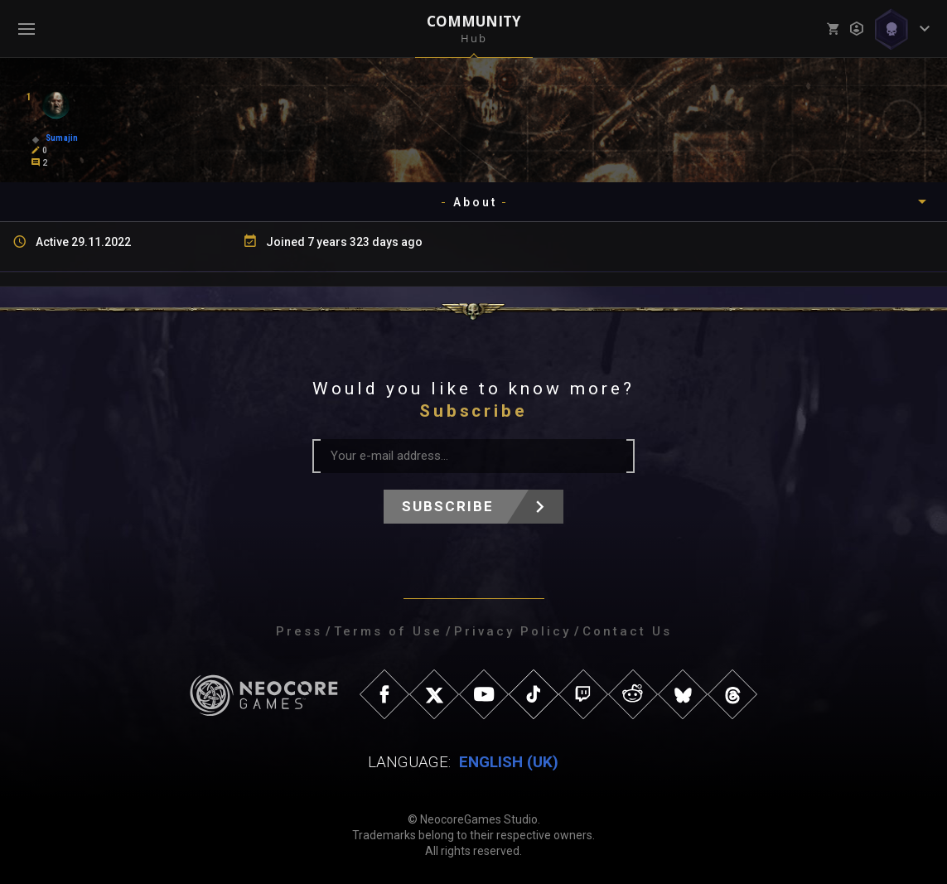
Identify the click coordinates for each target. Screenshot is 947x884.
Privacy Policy (512, 631)
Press (299, 631)
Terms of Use (388, 631)
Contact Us (627, 631)
